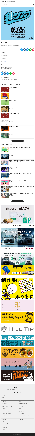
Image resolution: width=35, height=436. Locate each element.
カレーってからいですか (6, 411)
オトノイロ (21, 410)
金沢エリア (21, 419)
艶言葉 (3, 408)
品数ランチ (4, 401)
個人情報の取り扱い (5, 427)
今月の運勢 (21, 406)
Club (13, 45)
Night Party (17, 45)
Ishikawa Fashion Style (23, 403)
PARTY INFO (3, 45)
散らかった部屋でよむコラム (7, 406)
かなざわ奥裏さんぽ (22, 413)
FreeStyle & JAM (22, 411)
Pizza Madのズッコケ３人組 (24, 415)
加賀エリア (4, 421)
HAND (20, 408)
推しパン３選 (4, 410)
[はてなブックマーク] (27, 49)
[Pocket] (33, 49)
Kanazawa (9, 45)
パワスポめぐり (5, 403)
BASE (5, 61)
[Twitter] (21, 49)
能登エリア (4, 419)
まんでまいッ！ (5, 415)
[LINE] (30, 49)
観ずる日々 (21, 401)
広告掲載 (3, 429)
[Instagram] (15, 392)
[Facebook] (24, 49)
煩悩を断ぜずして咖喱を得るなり (7, 413)
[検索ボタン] (33, 4)
